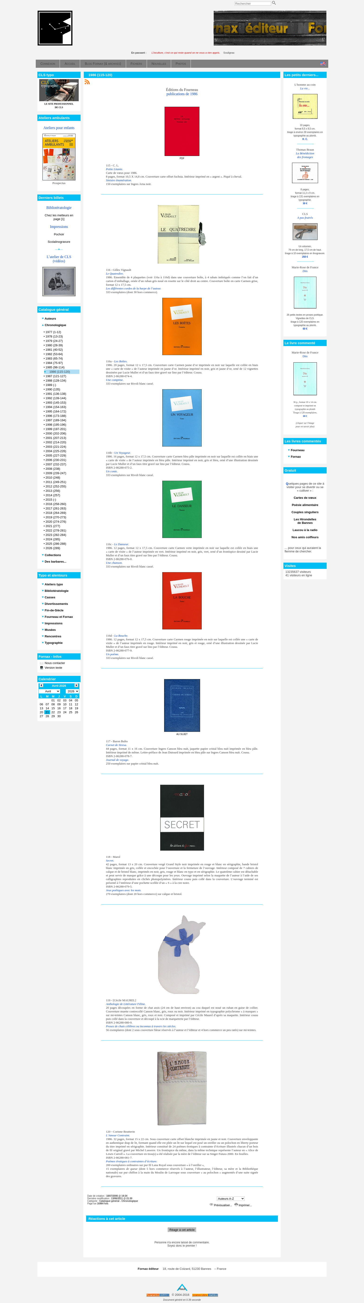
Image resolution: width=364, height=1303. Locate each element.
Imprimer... (243, 1205)
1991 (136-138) (56, 393)
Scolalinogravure (59, 241)
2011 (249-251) (56, 482)
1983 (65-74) (54, 358)
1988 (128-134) (56, 380)
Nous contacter (54, 663)
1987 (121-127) (56, 376)
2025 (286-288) (56, 543)
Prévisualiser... (221, 1205)
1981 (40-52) (54, 349)
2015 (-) (51, 499)
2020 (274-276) (56, 521)
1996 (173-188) (56, 416)
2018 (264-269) (56, 513)
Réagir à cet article (182, 1230)
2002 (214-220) (56, 442)
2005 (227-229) (56, 455)
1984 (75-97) (54, 363)
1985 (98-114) (55, 367)
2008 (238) (53, 468)
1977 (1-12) (53, 332)
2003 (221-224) (56, 446)
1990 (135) (53, 389)
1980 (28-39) (54, 345)
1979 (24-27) (54, 341)
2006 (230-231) (56, 460)
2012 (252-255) (56, 486)
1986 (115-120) (59, 371)
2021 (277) (53, 526)
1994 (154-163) (56, 407)
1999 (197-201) (56, 429)
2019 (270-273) (56, 517)
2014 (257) (53, 495)
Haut (182, 1289)
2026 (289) (53, 548)
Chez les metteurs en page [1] (59, 217)
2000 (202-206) (56, 433)
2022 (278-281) (56, 530)
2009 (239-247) (56, 473)
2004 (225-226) (56, 451)
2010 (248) (53, 477)
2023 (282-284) (56, 535)
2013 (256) (53, 491)
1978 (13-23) (54, 336)
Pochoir (59, 234)
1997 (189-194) (56, 420)
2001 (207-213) (56, 438)
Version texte (53, 667)
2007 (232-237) (56, 464)
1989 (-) (51, 385)
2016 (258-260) (56, 504)
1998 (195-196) (56, 424)
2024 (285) (53, 539)
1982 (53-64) (54, 354)
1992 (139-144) (56, 398)
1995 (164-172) (56, 411)
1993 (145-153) (56, 402)
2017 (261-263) (56, 508)
